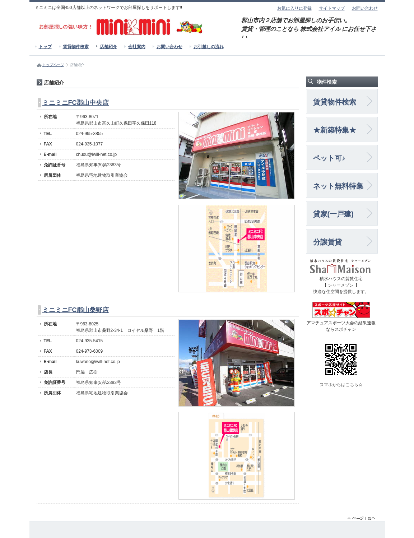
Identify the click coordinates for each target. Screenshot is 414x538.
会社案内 (136, 46)
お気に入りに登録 (294, 8)
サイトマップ (332, 8)
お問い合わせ (365, 8)
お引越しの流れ (209, 46)
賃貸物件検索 (76, 46)
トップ (45, 46)
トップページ (53, 65)
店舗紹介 (108, 46)
